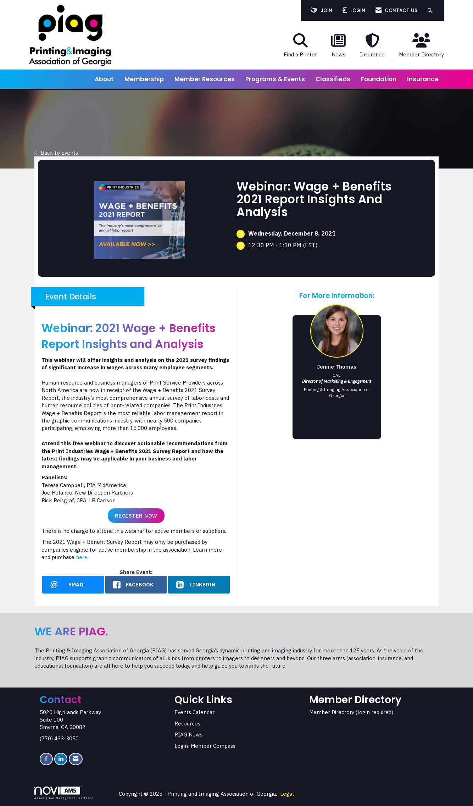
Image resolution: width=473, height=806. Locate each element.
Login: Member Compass (204, 745)
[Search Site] (431, 10)
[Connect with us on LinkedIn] (60, 759)
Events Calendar (194, 712)
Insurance (423, 79)
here (82, 557)
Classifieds (333, 79)
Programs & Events (275, 79)
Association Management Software (64, 792)
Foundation (378, 79)
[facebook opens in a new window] (136, 585)
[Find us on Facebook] (46, 759)
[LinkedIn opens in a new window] (199, 585)
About (104, 79)
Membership (144, 79)
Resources (187, 723)
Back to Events (56, 152)
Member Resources (204, 79)
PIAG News (188, 734)
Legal (287, 793)
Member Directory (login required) (351, 712)
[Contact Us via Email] (76, 759)
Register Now (136, 515)
